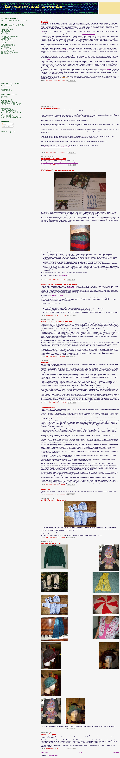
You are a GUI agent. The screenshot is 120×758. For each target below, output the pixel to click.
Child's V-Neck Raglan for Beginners (9, 111)
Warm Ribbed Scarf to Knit (7, 106)
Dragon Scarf (4, 32)
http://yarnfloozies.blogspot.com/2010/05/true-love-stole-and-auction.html (59, 163)
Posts (4, 124)
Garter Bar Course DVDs (88, 34)
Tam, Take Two (4, 96)
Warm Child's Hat (5, 107)
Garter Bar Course (5, 37)
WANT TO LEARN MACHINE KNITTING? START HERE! (14, 20)
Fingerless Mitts (4, 97)
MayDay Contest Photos (51, 543)
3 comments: (63, 728)
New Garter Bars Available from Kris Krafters (59, 284)
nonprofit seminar (65, 49)
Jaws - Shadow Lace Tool (7, 85)
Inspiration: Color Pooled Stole (53, 159)
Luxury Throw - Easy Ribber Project (9, 110)
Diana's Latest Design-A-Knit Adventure (57, 321)
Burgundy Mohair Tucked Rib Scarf (9, 102)
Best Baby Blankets (5, 31)
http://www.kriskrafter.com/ (56, 295)
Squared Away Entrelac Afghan (8, 50)
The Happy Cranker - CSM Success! (9, 52)
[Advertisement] (60, 15)
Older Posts (116, 752)
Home (80, 752)
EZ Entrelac (4, 35)
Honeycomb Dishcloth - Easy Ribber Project (11, 116)
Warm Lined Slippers (6, 108)
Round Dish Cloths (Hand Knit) (8, 44)
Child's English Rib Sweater (7, 115)
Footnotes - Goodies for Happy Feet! (9, 36)
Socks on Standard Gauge (7, 48)
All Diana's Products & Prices (8, 28)
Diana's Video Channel (6, 90)
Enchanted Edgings (5, 33)
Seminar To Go (4, 46)
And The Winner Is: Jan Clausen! (54, 500)
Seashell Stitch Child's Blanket (8, 45)
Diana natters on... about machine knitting (33, 6)
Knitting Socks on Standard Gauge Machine (11, 104)
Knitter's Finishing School (7, 40)
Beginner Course (5, 30)
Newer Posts (44, 752)
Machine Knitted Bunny (6, 99)
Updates (44, 22)
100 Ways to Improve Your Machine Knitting (11, 27)
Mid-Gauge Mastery (5, 42)
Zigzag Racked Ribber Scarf (7, 101)
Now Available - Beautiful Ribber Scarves (57, 171)
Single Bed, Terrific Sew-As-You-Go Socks (11, 103)
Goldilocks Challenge (6, 38)
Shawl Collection (5, 47)
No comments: (63, 152)
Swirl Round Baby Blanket (7, 109)
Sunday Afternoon (48, 734)
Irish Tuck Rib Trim (48, 489)
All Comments (6, 126)
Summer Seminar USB (6, 51)
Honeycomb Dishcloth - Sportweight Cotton (11, 117)
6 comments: (63, 356)
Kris (42, 31)
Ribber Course (4, 88)
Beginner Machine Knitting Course (9, 87)
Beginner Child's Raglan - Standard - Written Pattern (13, 114)
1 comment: (63, 80)
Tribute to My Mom (48, 407)
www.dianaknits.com (64, 275)
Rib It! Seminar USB (5, 43)
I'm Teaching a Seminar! (50, 108)
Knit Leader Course (5, 39)
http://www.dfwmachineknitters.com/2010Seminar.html (56, 147)
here (49, 59)
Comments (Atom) (53, 755)
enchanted (107, 69)
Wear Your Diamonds (6, 53)
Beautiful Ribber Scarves (7, 29)
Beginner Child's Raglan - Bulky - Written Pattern (12, 112)
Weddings (45, 362)
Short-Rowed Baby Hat (6, 100)
